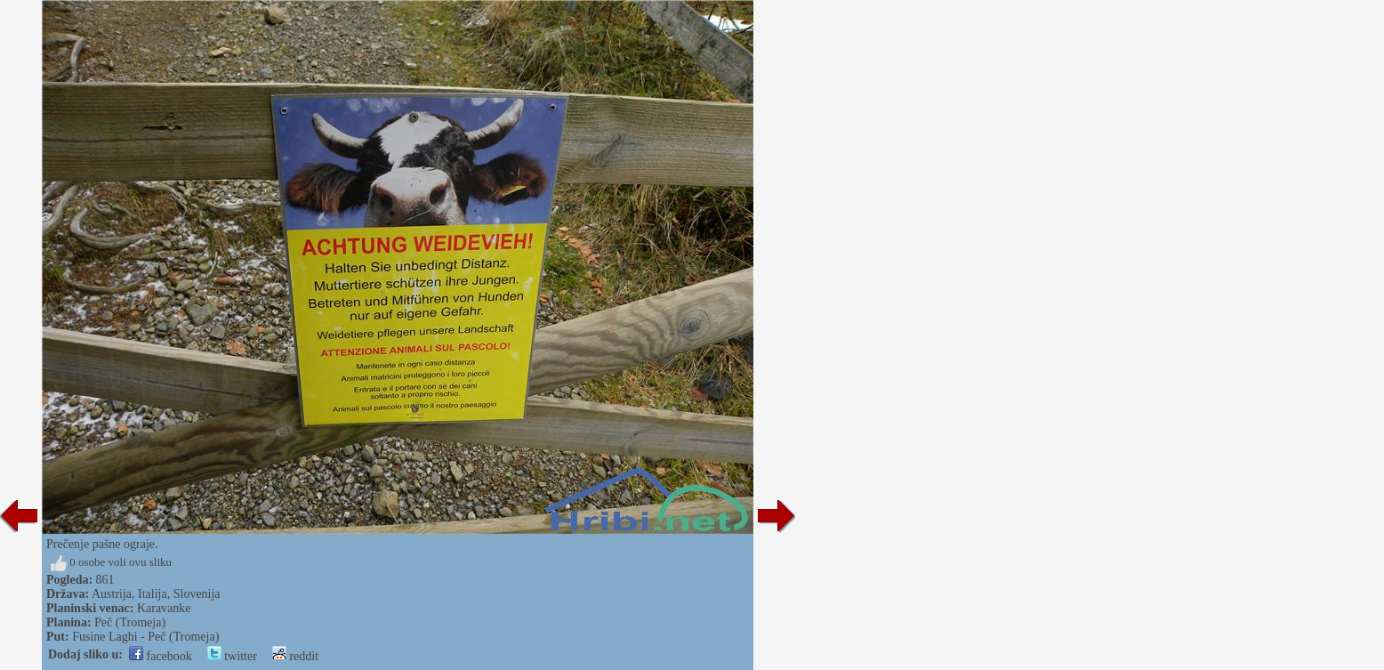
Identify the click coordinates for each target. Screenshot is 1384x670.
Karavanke (164, 608)
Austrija (112, 594)
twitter (232, 656)
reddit (295, 656)
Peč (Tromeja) (129, 622)
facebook (160, 656)
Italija (152, 594)
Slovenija (197, 594)
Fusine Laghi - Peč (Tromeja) (145, 636)
